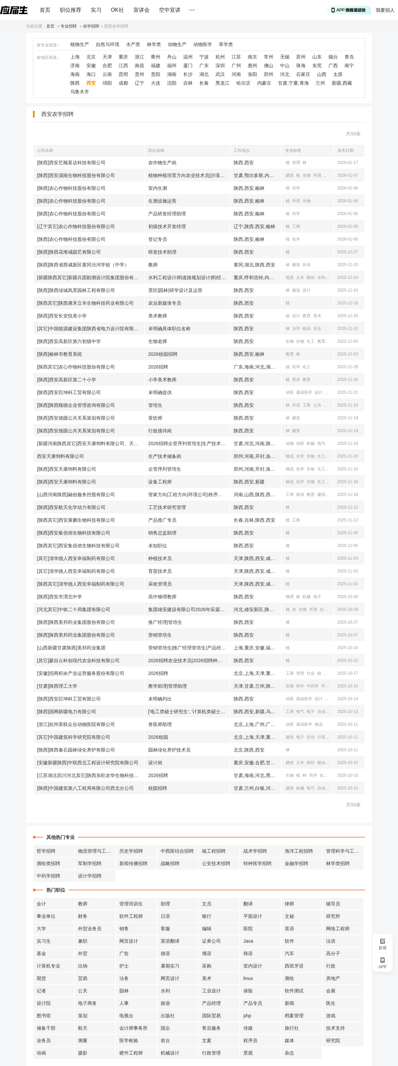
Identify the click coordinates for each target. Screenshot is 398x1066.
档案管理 (294, 1015)
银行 (206, 916)
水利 (321, 277)
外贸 (82, 953)
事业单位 (46, 916)
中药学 (313, 686)
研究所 (333, 916)
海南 (75, 74)
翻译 (248, 903)
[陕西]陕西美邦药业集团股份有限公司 (76, 622)
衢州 (155, 56)
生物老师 (157, 341)
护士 (124, 966)
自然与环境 (107, 44)
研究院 (333, 1040)
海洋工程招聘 (299, 851)
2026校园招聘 (162, 354)
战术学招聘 (255, 851)
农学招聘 (91, 26)
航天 (82, 1028)
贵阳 (155, 74)
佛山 (268, 65)
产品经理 (211, 1003)
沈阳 (171, 83)
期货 (41, 978)
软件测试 (294, 990)
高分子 (333, 953)
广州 (236, 65)
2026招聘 (158, 367)
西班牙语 (294, 966)
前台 (165, 1040)
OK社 (117, 10)
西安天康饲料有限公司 (60, 456)
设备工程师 (160, 481)
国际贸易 (211, 1015)
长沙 (188, 74)
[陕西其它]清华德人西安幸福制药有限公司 (80, 584)
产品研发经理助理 (167, 213)
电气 (328, 328)
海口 (91, 74)
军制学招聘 (90, 863)
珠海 (301, 65)
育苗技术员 (160, 571)
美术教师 (157, 315)
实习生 (44, 941)
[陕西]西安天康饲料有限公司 (66, 469)
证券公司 (211, 941)
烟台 (333, 56)
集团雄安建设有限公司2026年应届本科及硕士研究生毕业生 (189, 609)
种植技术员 (160, 558)
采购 (206, 966)
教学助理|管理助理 (167, 686)
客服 (165, 928)
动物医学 (202, 44)
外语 (307, 264)
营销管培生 (160, 635)
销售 (124, 928)
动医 (290, 392)
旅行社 (292, 1028)
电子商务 (87, 1003)
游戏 (330, 1015)
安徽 (91, 65)
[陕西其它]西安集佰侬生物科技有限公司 (78, 545)
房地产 (333, 978)
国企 (165, 1028)
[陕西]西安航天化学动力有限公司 (71, 507)
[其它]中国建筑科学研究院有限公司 (73, 737)
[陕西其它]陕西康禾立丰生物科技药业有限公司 (85, 303)
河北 (284, 74)
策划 (82, 1015)
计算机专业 (48, 966)
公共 (317, 405)
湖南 (171, 74)
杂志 (289, 1053)
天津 (107, 56)
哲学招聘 (46, 851)
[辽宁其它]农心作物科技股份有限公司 (76, 226)
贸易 (82, 978)
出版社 (168, 1015)
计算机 (323, 737)
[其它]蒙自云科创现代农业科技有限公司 (78, 660)
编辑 (206, 928)
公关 (82, 990)
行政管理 (211, 1053)
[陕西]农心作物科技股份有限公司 (71, 188)
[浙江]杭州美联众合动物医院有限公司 (76, 724)
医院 (248, 928)
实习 (96, 10)
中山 (284, 65)
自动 (321, 711)
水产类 (133, 44)
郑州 (268, 74)
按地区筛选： (49, 57)
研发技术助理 (162, 252)
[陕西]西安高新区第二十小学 (66, 379)
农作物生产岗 (162, 162)
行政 (330, 966)
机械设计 (170, 1053)
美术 (317, 315)
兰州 (320, 83)
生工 (311, 341)
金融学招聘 (296, 863)
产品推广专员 (162, 520)
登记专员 (157, 239)
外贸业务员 (90, 928)
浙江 (139, 56)
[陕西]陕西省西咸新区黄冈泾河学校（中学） (83, 264)
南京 (252, 56)
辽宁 (139, 83)
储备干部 (46, 1028)
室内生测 (157, 188)
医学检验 (128, 1040)
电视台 (126, 1015)
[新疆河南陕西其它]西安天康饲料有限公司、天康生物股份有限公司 (90, 443)
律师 (289, 903)
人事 (124, 1003)
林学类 (154, 44)
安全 (317, 328)
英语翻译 (170, 941)
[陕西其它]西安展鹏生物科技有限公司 (76, 520)
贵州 (139, 74)
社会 (311, 673)
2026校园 (158, 737)
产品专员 (252, 1003)
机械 (311, 443)
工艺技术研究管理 (167, 507)
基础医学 (304, 392)
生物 (307, 175)
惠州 (252, 65)
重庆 (123, 56)
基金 (41, 953)
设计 (307, 290)
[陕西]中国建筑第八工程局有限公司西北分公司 (85, 788)
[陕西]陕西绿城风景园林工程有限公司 (76, 290)
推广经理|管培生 (165, 622)
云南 (107, 74)
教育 (307, 315)
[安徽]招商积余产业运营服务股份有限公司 (80, 673)
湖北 (204, 74)
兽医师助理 (160, 724)
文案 (206, 1040)
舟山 (171, 56)
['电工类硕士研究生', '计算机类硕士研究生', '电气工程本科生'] (189, 711)
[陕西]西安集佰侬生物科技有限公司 (73, 533)
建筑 (290, 175)
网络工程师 (338, 928)
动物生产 (177, 44)
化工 (307, 367)
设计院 (44, 1003)
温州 (188, 56)
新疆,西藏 (342, 83)
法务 (124, 978)
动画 (41, 1053)
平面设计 (252, 916)
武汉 (220, 74)
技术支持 (335, 1028)
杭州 (220, 56)
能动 (311, 277)
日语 (165, 916)
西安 (91, 83)
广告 (124, 953)
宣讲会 (141, 10)
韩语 (248, 953)
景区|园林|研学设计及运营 (175, 290)
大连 (155, 83)
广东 (204, 65)
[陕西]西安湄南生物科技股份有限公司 (76, 175)
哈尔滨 (243, 83)
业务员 (44, 1040)
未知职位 (157, 545)
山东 (317, 56)
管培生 (155, 405)
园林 (124, 990)
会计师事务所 (133, 1028)
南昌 (139, 65)
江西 (123, 65)
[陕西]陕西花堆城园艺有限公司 (69, 252)
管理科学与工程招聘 (345, 851)
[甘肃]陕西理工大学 (57, 686)
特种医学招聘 (257, 863)
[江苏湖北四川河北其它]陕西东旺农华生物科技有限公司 (90, 775)
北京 (91, 56)
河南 (236, 74)
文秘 (289, 916)
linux (248, 978)
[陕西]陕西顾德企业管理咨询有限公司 (76, 405)
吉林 (188, 83)
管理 (296, 162)
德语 (165, 953)
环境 (317, 175)
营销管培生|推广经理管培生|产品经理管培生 (189, 647)
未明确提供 (160, 392)
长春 (204, 83)
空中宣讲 (170, 10)
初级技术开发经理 (167, 226)
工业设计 (211, 990)
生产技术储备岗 (164, 456)
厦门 (188, 65)
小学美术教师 (162, 379)
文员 (206, 903)
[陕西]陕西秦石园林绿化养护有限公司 (76, 750)
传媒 (248, 1028)
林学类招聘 (338, 863)
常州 (268, 56)
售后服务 (211, 1028)
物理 (290, 596)
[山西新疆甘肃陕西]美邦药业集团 (71, 647)
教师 (153, 264)
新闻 (329, 392)
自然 (328, 175)
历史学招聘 (131, 851)
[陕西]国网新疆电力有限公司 (66, 711)
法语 (330, 941)
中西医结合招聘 (177, 851)
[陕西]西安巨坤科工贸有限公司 (69, 392)
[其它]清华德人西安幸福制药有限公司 (76, 558)
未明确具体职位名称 (169, 328)
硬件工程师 (131, 1053)
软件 (289, 941)
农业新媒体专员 (164, 303)
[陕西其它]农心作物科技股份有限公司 (76, 367)
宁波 (204, 56)
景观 (248, 1053)
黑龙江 (222, 83)
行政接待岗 (160, 430)
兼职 (82, 941)
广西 (333, 65)
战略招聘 (170, 863)
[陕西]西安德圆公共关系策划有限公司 (76, 418)
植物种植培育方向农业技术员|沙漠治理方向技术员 (189, 175)
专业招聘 (69, 26)
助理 (165, 903)
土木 (300, 277)
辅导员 (333, 903)
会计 (41, 903)
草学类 (226, 44)
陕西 (75, 83)
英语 (289, 928)
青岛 (349, 56)
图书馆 (44, 1015)
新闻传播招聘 (133, 863)
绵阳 (107, 83)
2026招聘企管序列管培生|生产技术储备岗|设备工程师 (189, 443)
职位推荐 (70, 10)
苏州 (301, 56)
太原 (338, 74)
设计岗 (155, 762)
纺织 (311, 762)
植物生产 (79, 44)
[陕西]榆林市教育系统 (59, 354)
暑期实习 (170, 966)
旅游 (300, 494)
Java (248, 941)
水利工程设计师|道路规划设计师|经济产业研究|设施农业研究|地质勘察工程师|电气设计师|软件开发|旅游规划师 (189, 277)
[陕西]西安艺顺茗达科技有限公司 (71, 162)
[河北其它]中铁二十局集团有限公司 (73, 609)
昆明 (123, 74)
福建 (155, 65)
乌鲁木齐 (79, 91)
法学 (296, 328)
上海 (75, 56)
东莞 (317, 65)
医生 (330, 1003)
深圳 (220, 65)
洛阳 (252, 74)
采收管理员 (160, 584)
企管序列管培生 (164, 469)
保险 (248, 990)
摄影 (82, 1053)
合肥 (107, 65)
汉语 (328, 405)
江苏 (236, 56)
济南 (75, 65)
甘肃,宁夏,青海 (293, 83)
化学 (296, 239)
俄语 (206, 953)
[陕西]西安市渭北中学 (59, 596)
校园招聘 (157, 788)
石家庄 (303, 74)
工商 (296, 226)
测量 (82, 1040)
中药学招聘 (48, 876)
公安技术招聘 (216, 863)
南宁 (349, 65)
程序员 (250, 1040)
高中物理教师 (162, 596)
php (247, 1015)
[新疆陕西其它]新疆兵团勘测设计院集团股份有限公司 (90, 277)
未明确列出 (160, 698)
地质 (290, 277)
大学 (41, 928)
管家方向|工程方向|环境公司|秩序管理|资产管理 (189, 494)
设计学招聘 (90, 876)
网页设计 (128, 941)
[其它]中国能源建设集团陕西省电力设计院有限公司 (90, 328)
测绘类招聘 (48, 863)
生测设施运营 (162, 201)
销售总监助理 (162, 533)
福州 (171, 65)
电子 (317, 596)
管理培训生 (131, 903)
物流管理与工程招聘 (97, 851)
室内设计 (252, 966)
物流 (290, 456)
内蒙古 (264, 83)
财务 (82, 916)
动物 (290, 443)
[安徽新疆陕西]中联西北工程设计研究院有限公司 (87, 762)
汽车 (289, 953)
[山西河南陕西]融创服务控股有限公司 (76, 494)
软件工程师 (131, 916)
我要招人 (385, 10)
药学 (296, 188)
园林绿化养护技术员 (169, 750)
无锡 (284, 56)
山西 (321, 74)
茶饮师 (155, 418)
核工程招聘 (214, 851)
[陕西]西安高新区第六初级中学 (69, 341)
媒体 (289, 1040)
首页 (45, 10)
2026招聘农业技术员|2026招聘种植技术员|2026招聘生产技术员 (189, 660)
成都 (123, 83)
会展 (330, 990)
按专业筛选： (49, 45)
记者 (41, 990)
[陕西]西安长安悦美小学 (62, 315)
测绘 (289, 978)
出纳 (82, 966)
